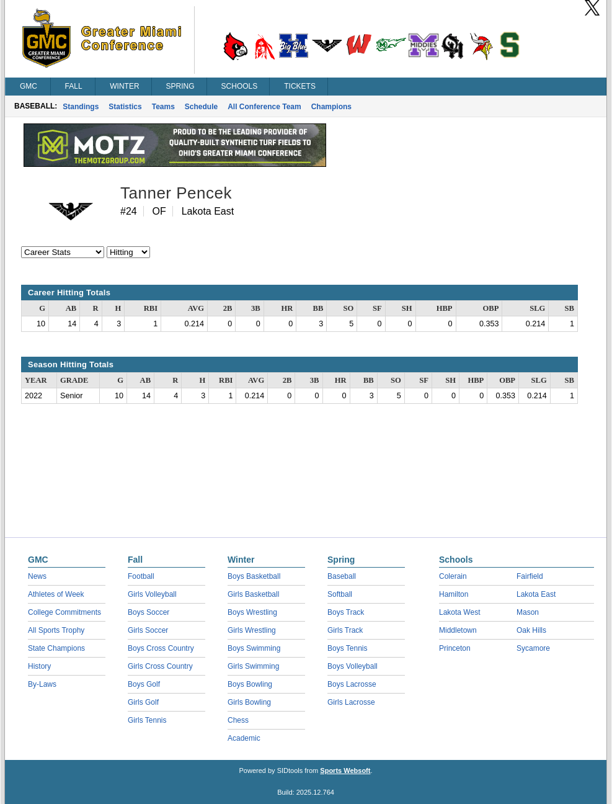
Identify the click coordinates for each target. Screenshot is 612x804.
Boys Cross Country (161, 648)
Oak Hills (531, 630)
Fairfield (530, 576)
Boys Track (345, 612)
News (37, 576)
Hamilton (453, 594)
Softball (339, 594)
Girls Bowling (249, 702)
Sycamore (533, 648)
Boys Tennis (347, 648)
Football (141, 576)
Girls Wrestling (252, 630)
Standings (81, 106)
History (39, 666)
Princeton (455, 648)
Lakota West (459, 612)
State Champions (56, 648)
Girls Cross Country (160, 666)
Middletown (458, 630)
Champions (331, 106)
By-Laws (42, 684)
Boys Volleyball (352, 666)
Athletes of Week (56, 594)
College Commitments (64, 612)
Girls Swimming (253, 666)
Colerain (453, 576)
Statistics (125, 106)
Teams (163, 106)
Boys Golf (144, 684)
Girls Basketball (253, 594)
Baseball (341, 576)
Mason (528, 612)
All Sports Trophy (56, 630)
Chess (238, 720)
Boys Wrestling (252, 612)
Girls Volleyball (152, 594)
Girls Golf (143, 702)
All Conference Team (264, 106)
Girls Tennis (147, 720)
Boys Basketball (254, 576)
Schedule (201, 106)
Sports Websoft (345, 770)
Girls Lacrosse (351, 702)
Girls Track (345, 630)
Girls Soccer (148, 630)
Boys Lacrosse (351, 684)
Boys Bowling (250, 684)
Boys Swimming (254, 648)
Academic (244, 738)
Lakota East (536, 594)
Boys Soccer (148, 612)
